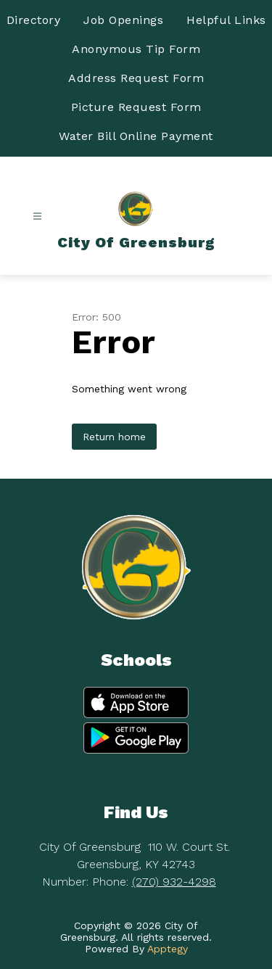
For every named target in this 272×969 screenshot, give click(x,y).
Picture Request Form (136, 107)
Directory (34, 20)
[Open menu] (37, 216)
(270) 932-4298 (174, 881)
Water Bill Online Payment (136, 136)
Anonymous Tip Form (136, 49)
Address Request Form (136, 78)
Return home (114, 436)
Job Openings (123, 20)
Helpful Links (226, 20)
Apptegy (167, 948)
